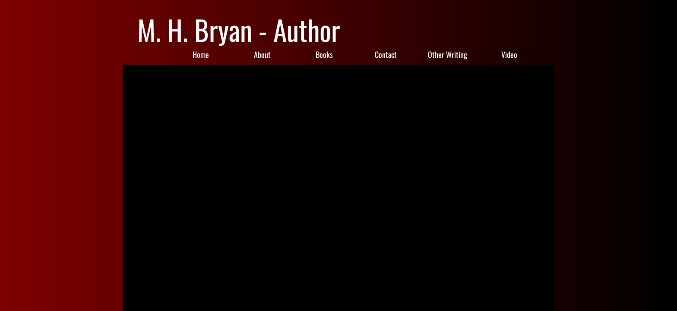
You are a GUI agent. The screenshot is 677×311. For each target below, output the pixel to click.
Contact (386, 54)
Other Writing (447, 54)
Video (509, 54)
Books (324, 54)
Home (201, 54)
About (262, 54)
